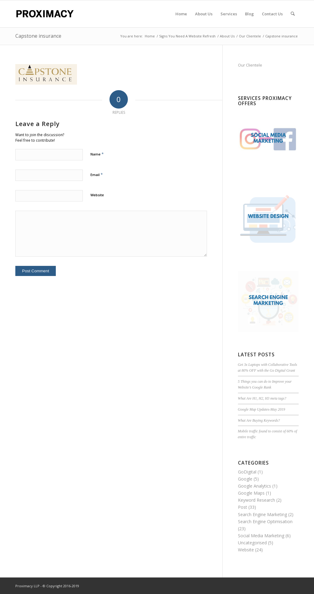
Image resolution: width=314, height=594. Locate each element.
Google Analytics (254, 486)
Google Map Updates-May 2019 (261, 409)
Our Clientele (250, 65)
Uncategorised (252, 543)
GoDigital (247, 472)
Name (97, 154)
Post (242, 507)
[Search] (293, 13)
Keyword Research (256, 500)
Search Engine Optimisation (265, 521)
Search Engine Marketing (262, 514)
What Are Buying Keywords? (259, 420)
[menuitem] (181, 13)
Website (97, 195)
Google (245, 479)
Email (96, 174)
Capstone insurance (38, 36)
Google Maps (251, 493)
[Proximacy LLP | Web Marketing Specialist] (44, 13)
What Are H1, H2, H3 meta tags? (262, 398)
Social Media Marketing (261, 535)
